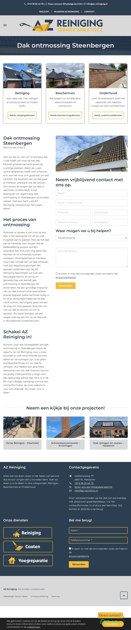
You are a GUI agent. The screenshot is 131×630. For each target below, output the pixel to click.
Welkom (44, 11)
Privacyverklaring (39, 596)
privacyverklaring (66, 277)
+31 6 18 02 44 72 (33, 4)
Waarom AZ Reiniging (66, 11)
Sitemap (56, 596)
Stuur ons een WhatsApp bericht (63, 4)
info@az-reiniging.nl (95, 4)
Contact (89, 11)
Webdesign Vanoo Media (15, 596)
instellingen (33, 627)
